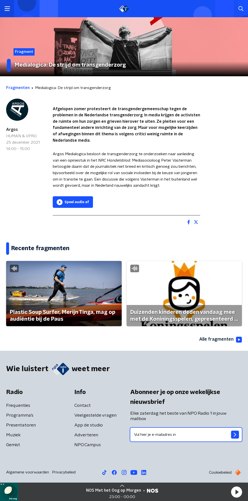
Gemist (13, 445)
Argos (12, 130)
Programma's (19, 415)
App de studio (88, 425)
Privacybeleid (64, 472)
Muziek (13, 435)
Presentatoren (21, 425)
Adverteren (86, 435)
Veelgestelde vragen (95, 415)
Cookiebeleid (220, 472)
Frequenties (18, 405)
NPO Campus (87, 445)
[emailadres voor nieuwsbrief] (186, 434)
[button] (236, 492)
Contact (82, 405)
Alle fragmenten (220, 340)
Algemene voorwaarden (27, 472)
